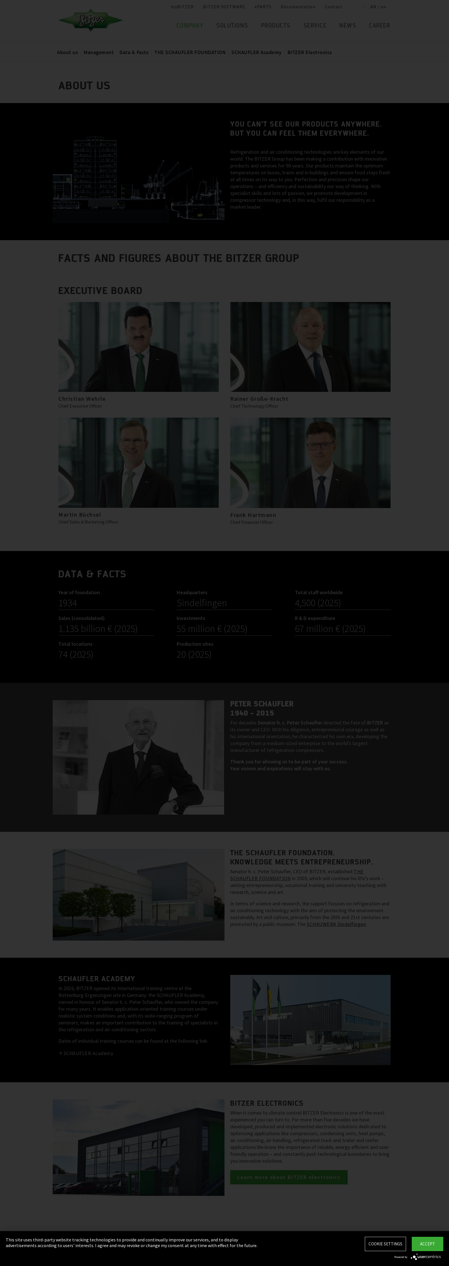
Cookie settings (385, 1244)
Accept (427, 1244)
